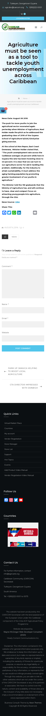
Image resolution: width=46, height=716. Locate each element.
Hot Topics (8, 459)
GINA (17, 202)
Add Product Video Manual (15, 470)
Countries (8, 428)
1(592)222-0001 (35, 7)
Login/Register (23, 18)
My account (9, 433)
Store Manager (10, 444)
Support (7, 454)
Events (7, 465)
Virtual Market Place (13, 423)
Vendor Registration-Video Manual (19, 475)
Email (5, 318)
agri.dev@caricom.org (14, 7)
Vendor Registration (12, 439)
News (14, 237)
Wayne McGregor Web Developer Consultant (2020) (23, 633)
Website (5, 332)
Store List (8, 449)
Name (5, 304)
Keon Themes (35, 703)
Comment (7, 266)
